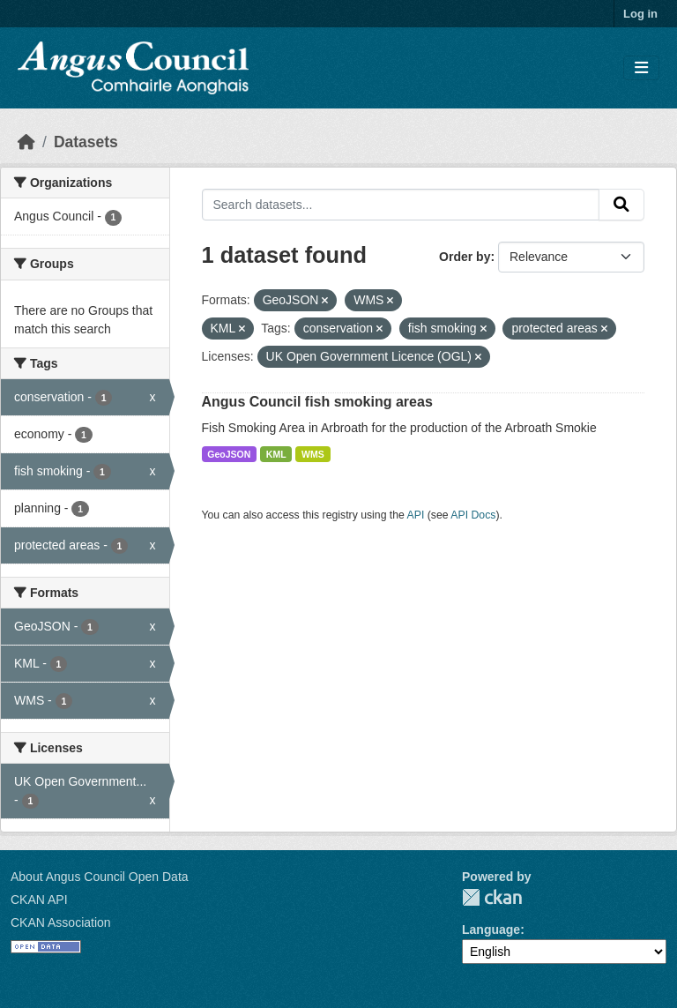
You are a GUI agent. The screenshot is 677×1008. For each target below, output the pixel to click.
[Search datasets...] (401, 204)
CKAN (492, 897)
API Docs (472, 515)
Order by (464, 257)
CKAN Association (61, 922)
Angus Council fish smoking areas (317, 401)
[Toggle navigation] (641, 68)
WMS (312, 454)
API (416, 515)
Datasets (86, 142)
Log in (640, 13)
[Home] (26, 142)
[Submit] (621, 204)
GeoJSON (228, 454)
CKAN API (39, 899)
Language (491, 929)
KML (276, 454)
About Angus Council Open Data (100, 877)
